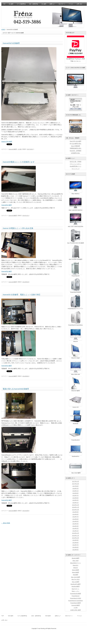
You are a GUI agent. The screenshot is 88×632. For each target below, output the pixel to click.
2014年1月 (75, 531)
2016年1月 (75, 491)
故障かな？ (52, 4)
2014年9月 (75, 512)
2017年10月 (75, 483)
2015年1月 (75, 502)
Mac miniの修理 (75, 577)
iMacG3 (75, 567)
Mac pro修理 (75, 582)
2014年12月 (75, 505)
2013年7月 (75, 545)
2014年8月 (75, 514)
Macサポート (62, 4)
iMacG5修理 (75, 572)
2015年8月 (75, 493)
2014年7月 (75, 516)
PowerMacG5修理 (75, 603)
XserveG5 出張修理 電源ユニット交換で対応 (21, 295)
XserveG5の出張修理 (11, 43)
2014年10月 (75, 509)
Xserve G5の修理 (6, 141)
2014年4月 (75, 523)
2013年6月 (75, 547)
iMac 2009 (76, 560)
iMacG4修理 (75, 570)
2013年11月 (75, 535)
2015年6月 (75, 498)
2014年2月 (75, 528)
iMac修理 (44, 4)
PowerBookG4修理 (75, 593)
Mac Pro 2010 (75, 579)
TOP (4, 4)
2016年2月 (75, 488)
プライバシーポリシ (75, 164)
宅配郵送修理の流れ (75, 148)
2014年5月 (75, 521)
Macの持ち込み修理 (75, 141)
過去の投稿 (5, 523)
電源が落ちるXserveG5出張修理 (16, 389)
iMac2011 (75, 565)
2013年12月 (75, 533)
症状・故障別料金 (33, 4)
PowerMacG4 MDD (75, 598)
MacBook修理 (75, 586)
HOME (3, 29)
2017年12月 (75, 481)
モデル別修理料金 (21, 4)
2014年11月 (75, 507)
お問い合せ (79, 4)
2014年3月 (75, 526)
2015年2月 (75, 500)
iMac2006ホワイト (75, 563)
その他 (19, 149)
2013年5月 (75, 549)
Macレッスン (75, 591)
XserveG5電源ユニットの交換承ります (19, 162)
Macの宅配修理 (75, 146)
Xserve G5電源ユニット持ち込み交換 (18, 228)
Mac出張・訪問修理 (75, 150)
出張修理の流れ (75, 153)
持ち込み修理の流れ (75, 143)
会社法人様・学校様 (75, 161)
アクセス (71, 4)
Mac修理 (11, 4)
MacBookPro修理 (75, 584)
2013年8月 (75, 542)
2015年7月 (75, 495)
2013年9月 (75, 540)
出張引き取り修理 (75, 610)
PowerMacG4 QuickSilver (75, 600)
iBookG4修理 (75, 558)
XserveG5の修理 (6, 205)
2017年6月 (75, 486)
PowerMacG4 (75, 596)
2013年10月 (75, 538)
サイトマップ (75, 168)
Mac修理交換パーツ (75, 166)
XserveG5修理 (13, 149)
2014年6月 (75, 519)
